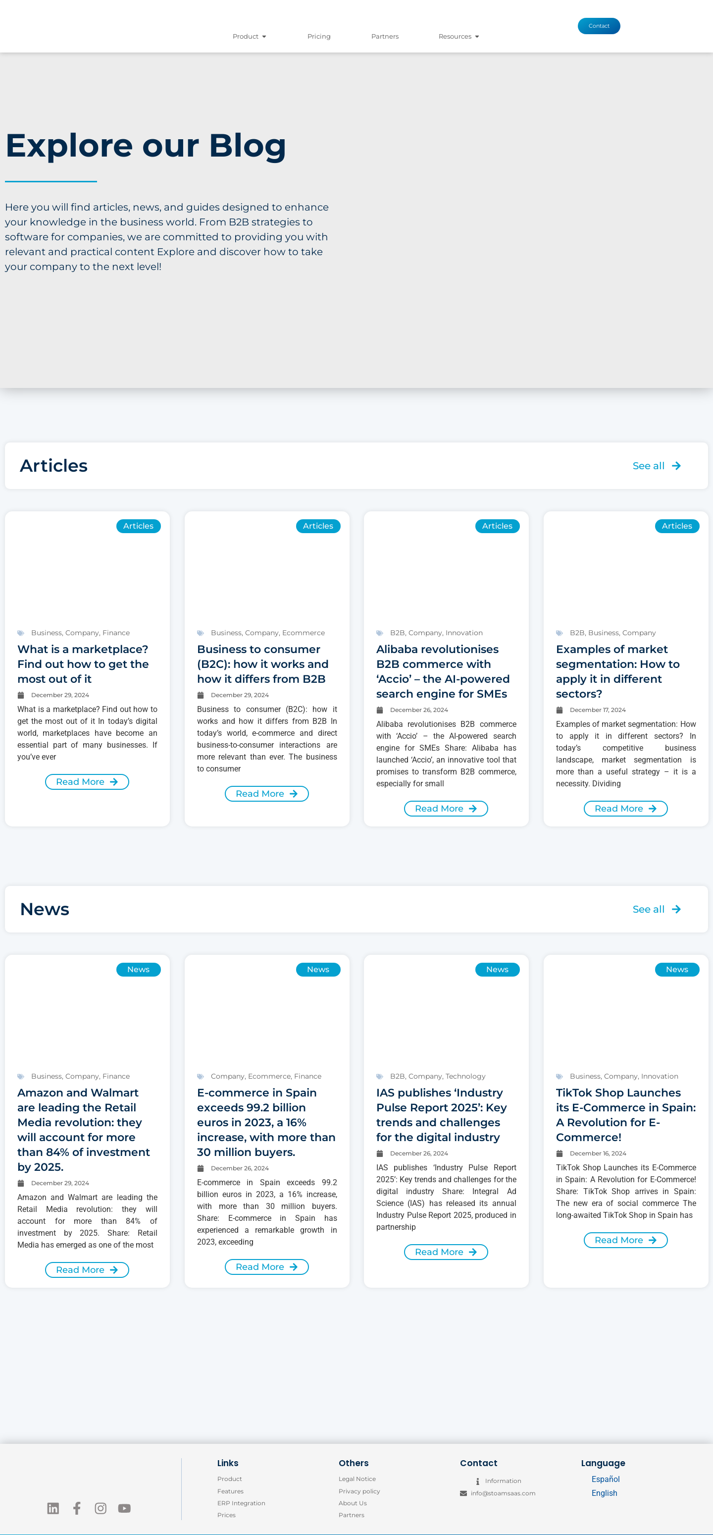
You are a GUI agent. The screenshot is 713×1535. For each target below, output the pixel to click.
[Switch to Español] (601, 1479)
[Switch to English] (601, 1493)
